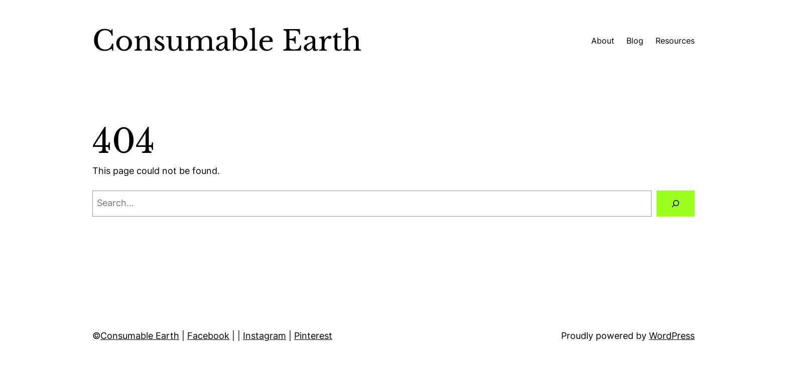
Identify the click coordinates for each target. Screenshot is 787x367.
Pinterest (313, 335)
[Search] (676, 204)
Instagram (264, 335)
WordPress (672, 335)
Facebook (208, 335)
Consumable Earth (139, 335)
